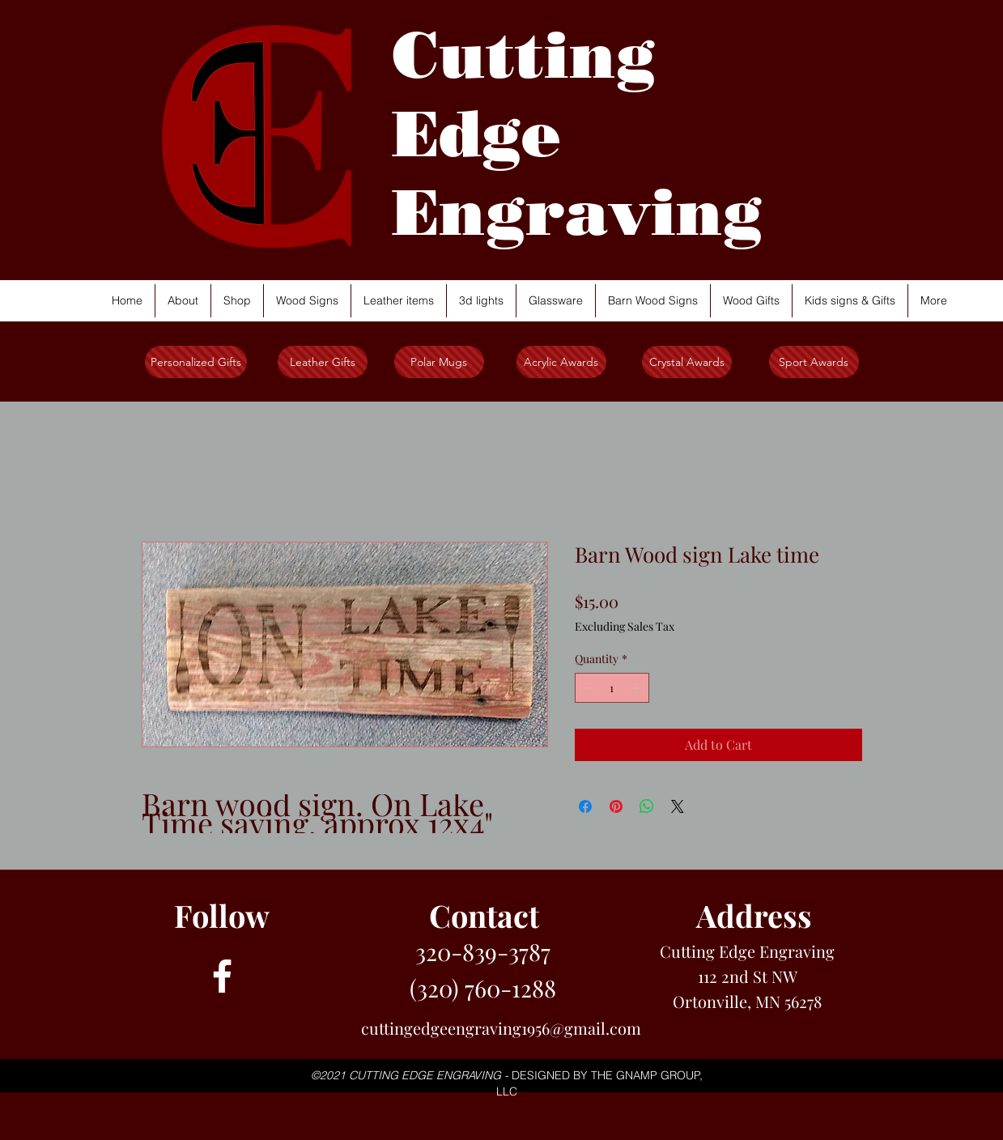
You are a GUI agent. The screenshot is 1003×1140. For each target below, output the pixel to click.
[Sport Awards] (814, 362)
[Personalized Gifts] (196, 362)
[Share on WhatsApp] (647, 806)
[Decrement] (587, 688)
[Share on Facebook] (585, 806)
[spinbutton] (612, 688)
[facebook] (222, 976)
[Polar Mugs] (439, 362)
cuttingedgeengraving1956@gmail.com (501, 1028)
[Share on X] (677, 806)
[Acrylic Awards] (561, 362)
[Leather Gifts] (323, 362)
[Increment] (637, 688)
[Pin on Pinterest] (616, 806)
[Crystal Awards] (687, 362)
